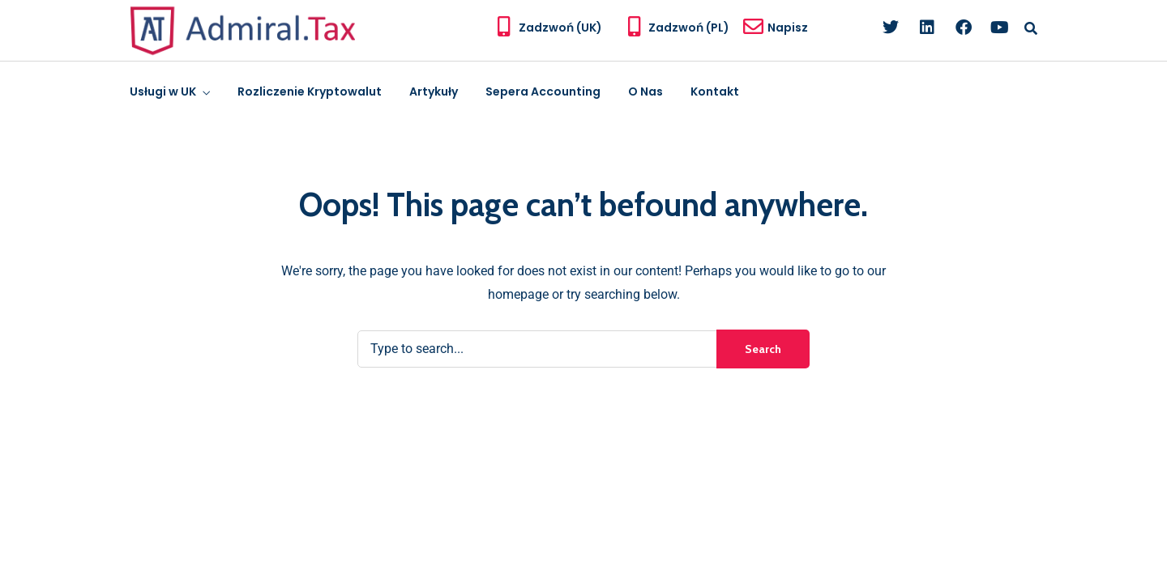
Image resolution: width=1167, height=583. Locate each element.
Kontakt (714, 91)
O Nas (645, 91)
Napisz (787, 27)
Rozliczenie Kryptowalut (309, 91)
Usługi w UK (163, 91)
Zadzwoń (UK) (560, 27)
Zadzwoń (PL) (688, 27)
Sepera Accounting (543, 91)
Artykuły (433, 91)
